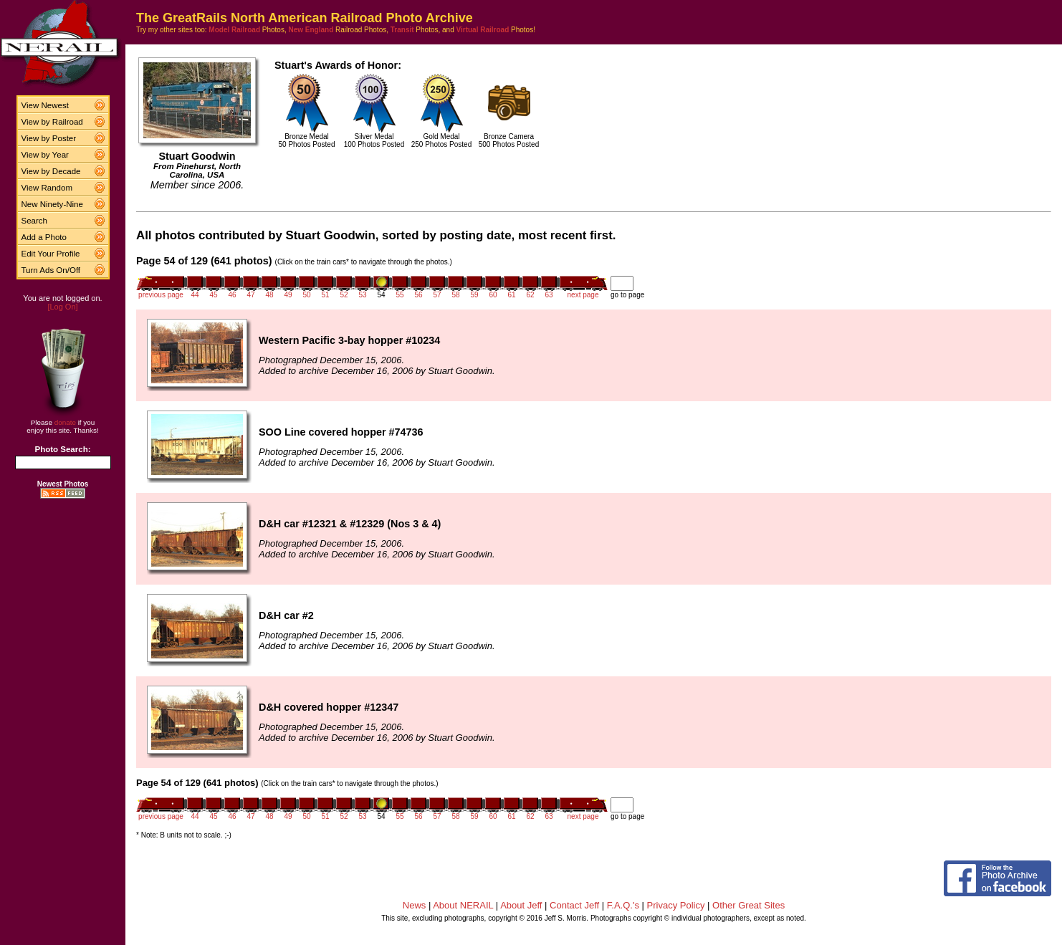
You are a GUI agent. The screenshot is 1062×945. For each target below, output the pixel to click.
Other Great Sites (748, 905)
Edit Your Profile (50, 253)
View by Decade (51, 171)
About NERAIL (463, 905)
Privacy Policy (676, 905)
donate (65, 422)
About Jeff (521, 905)
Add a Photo (44, 237)
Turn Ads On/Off (51, 270)
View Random (46, 187)
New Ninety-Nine (52, 204)
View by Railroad (52, 121)
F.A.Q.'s (623, 905)
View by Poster (49, 138)
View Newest (45, 105)
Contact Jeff (574, 905)
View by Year (45, 154)
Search (34, 220)
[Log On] (62, 306)
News (414, 905)
